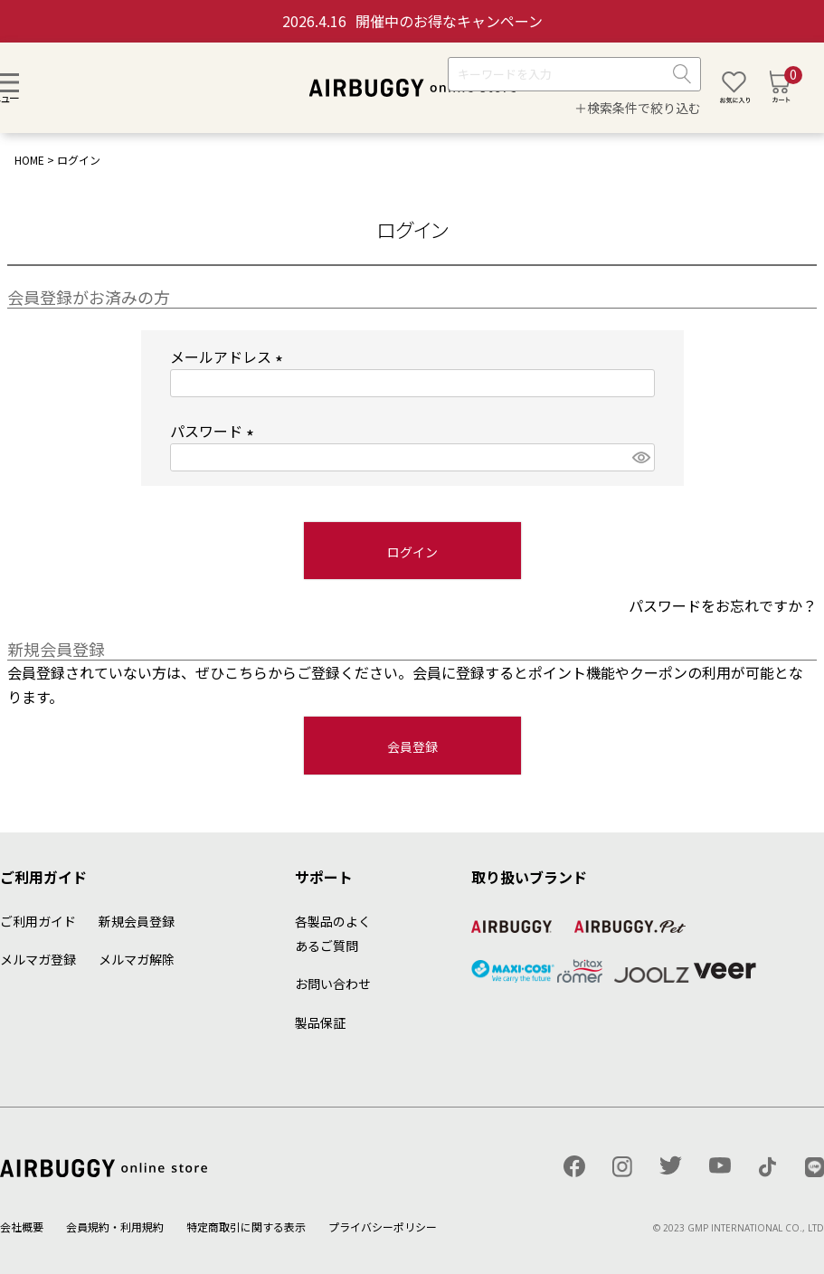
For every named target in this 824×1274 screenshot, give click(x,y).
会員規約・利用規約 (115, 1226)
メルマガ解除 (137, 959)
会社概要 (21, 1226)
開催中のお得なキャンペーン (412, 21)
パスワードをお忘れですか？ (723, 605)
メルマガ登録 (38, 959)
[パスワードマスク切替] (640, 457)
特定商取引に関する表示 (246, 1226)
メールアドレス (229, 356)
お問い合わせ (333, 984)
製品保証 (320, 1022)
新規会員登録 (137, 921)
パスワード (215, 431)
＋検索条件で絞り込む (637, 108)
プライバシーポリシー (382, 1226)
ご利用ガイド (38, 921)
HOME (29, 159)
